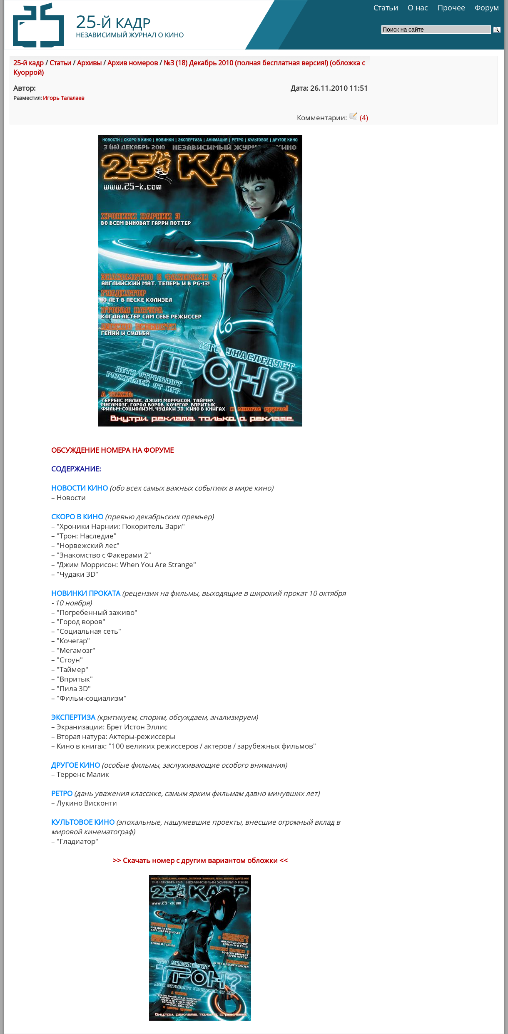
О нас (418, 7)
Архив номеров (132, 62)
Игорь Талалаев (63, 98)
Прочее (451, 7)
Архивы (89, 62)
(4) (358, 117)
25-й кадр (28, 62)
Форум (487, 7)
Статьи (386, 7)
